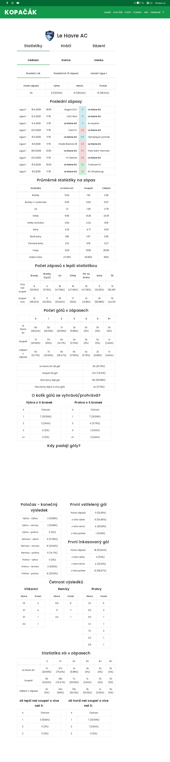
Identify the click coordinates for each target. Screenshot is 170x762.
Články (134, 12)
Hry (144, 12)
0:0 (82, 141)
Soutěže (110, 12)
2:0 (82, 148)
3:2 (82, 134)
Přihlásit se (160, 3)
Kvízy (122, 12)
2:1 (82, 169)
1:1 (82, 113)
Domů (99, 12)
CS (149, 3)
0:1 (82, 155)
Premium (155, 12)
